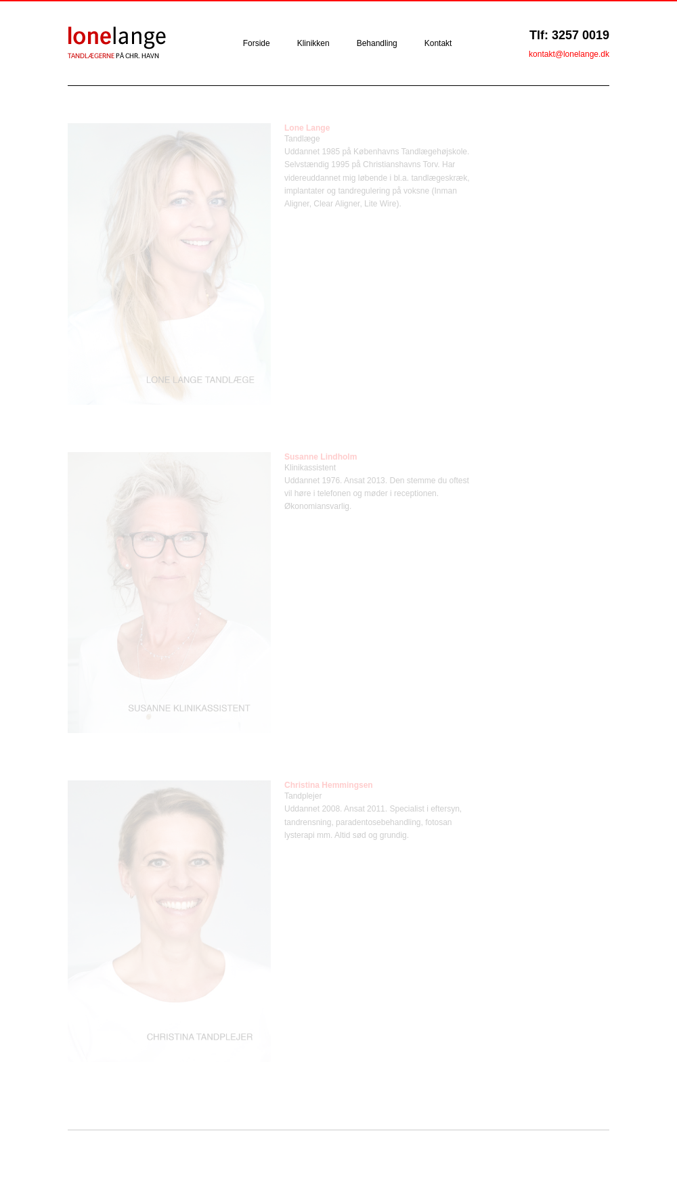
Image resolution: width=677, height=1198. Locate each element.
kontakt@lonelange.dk (569, 54)
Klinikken (313, 43)
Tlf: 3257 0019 (569, 35)
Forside (256, 43)
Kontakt (438, 43)
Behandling (377, 43)
